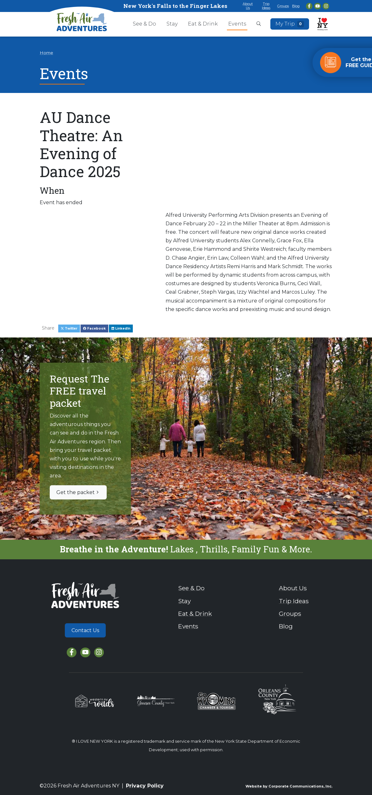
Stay (172, 23)
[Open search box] (258, 24)
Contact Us (85, 630)
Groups (283, 6)
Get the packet (78, 492)
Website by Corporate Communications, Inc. (288, 786)
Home (46, 52)
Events (237, 23)
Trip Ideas (266, 6)
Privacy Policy (145, 786)
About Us (248, 6)
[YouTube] (317, 6)
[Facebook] (309, 6)
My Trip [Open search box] (290, 23)
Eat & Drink (203, 23)
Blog (296, 6)
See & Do (144, 23)
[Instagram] (326, 6)
